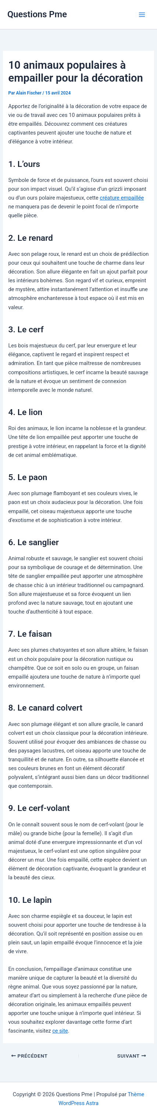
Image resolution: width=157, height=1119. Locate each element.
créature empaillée (122, 197)
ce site (60, 1030)
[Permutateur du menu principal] (142, 14)
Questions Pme (37, 14)
